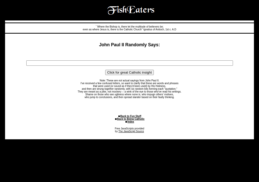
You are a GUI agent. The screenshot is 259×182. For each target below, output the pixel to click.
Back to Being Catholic (131, 119)
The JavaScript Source (131, 131)
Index (130, 121)
